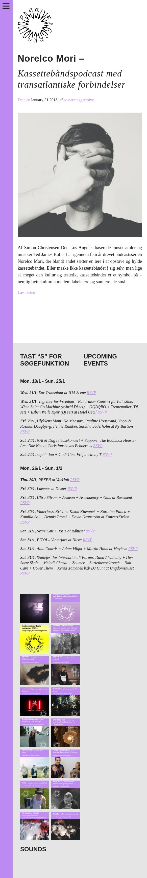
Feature (24, 100)
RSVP (91, 393)
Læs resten (26, 292)
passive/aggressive (79, 100)
